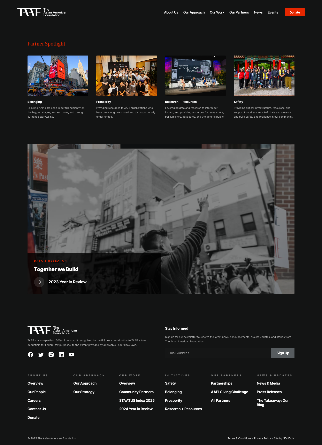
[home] (83, 12)
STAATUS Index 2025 (137, 400)
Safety (170, 383)
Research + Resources (183, 409)
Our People (37, 392)
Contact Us (37, 409)
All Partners (220, 400)
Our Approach (85, 383)
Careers (34, 400)
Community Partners (136, 392)
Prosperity (173, 400)
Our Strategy (83, 392)
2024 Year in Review (136, 409)
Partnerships (221, 383)
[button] (171, 12)
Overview (35, 383)
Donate (295, 12)
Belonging (173, 392)
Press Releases (269, 392)
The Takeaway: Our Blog (273, 402)
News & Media (268, 383)
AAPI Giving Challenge (229, 392)
